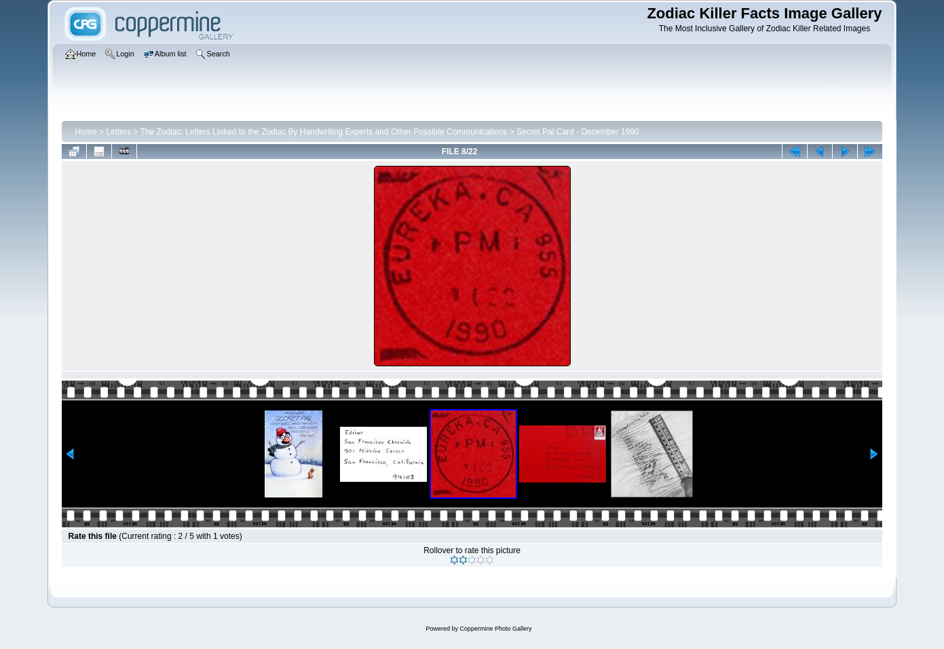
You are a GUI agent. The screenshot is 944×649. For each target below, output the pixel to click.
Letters (118, 132)
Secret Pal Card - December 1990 (577, 132)
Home (86, 132)
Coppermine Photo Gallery (495, 628)
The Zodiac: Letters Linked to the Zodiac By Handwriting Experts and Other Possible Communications (323, 132)
